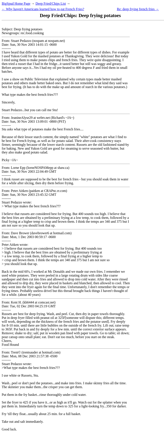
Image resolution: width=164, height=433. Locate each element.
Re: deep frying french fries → (138, 9)
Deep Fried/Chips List (50, 3)
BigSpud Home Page (16, 3)
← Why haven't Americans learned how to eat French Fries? (43, 9)
